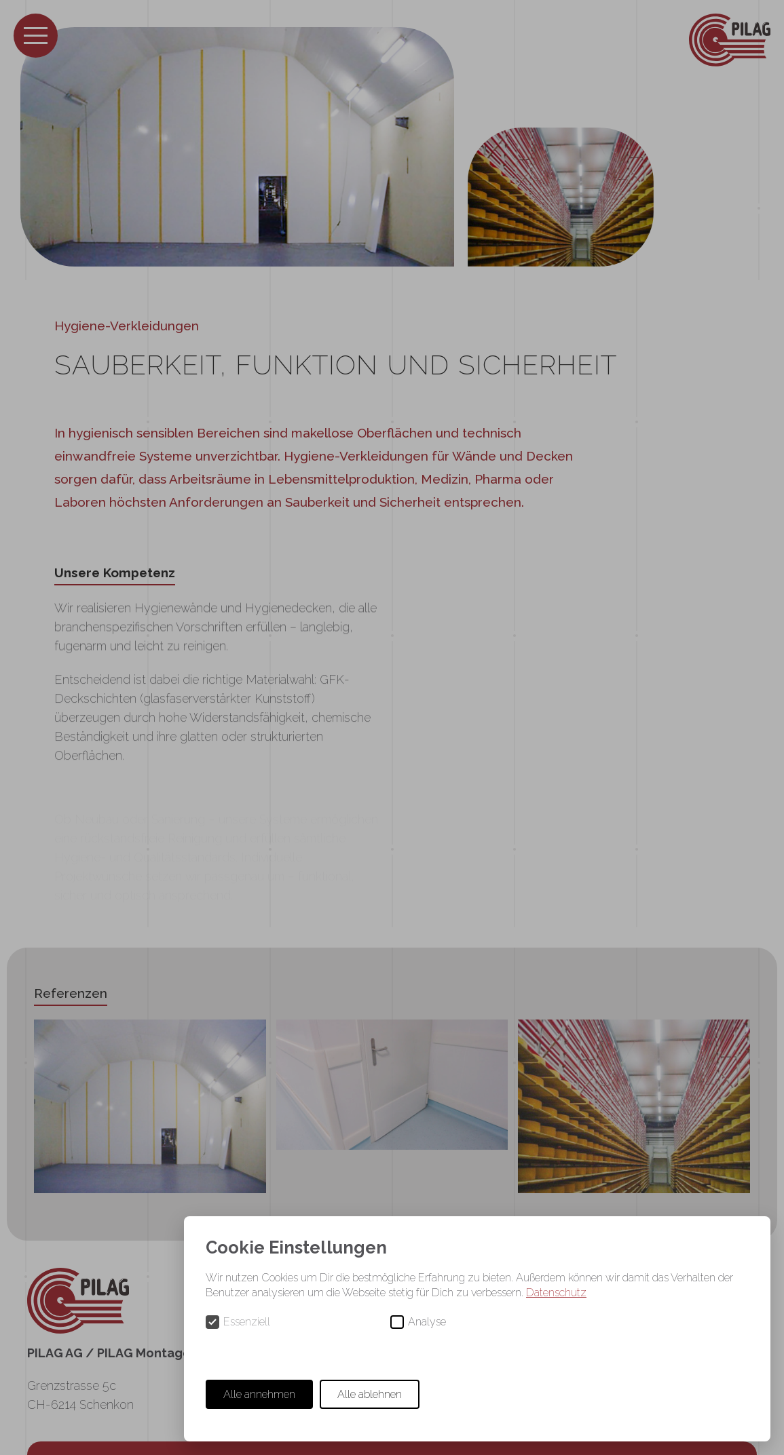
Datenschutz (556, 1292)
